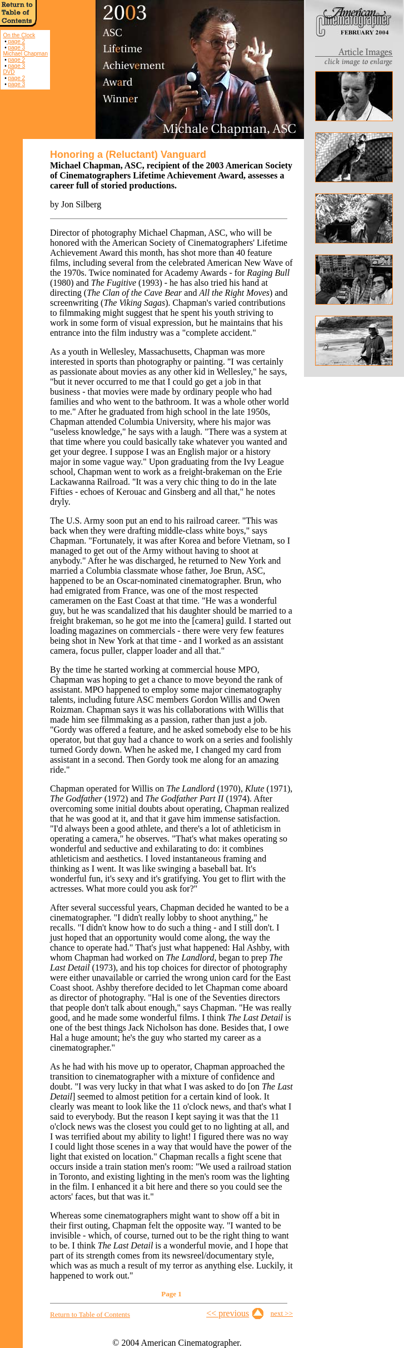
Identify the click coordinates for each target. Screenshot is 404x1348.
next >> (282, 1313)
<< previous (227, 1313)
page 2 (16, 41)
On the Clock (19, 35)
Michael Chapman (25, 54)
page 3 (16, 47)
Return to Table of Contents (90, 1314)
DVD (8, 72)
